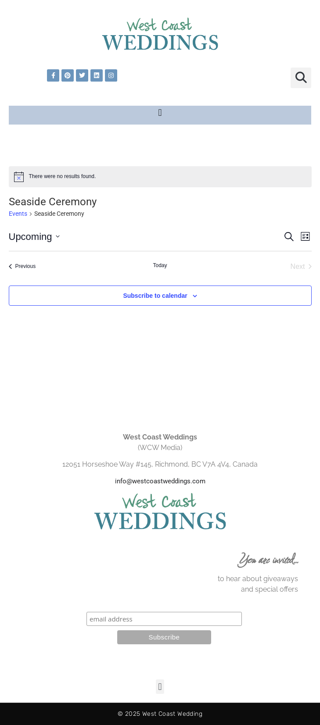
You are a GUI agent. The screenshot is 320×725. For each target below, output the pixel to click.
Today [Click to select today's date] (160, 265)
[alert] (160, 176)
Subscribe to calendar (155, 295)
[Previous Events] (22, 266)
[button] (301, 78)
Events (18, 213)
